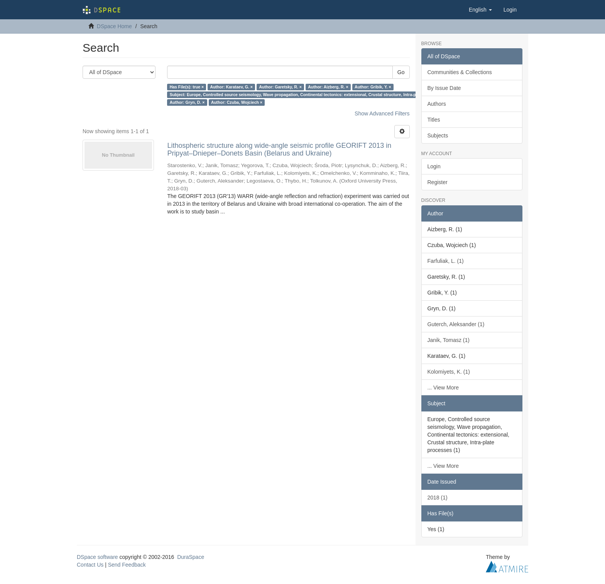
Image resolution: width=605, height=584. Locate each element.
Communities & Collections (460, 72)
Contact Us (90, 565)
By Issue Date (444, 88)
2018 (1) (438, 497)
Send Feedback (127, 565)
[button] (480, 9)
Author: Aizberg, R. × (328, 87)
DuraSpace (190, 557)
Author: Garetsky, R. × (280, 87)
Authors (437, 104)
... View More (443, 387)
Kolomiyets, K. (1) (449, 372)
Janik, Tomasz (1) (449, 340)
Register (438, 182)
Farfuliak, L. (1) (446, 261)
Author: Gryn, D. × (187, 102)
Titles (434, 120)
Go (401, 72)
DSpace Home (114, 26)
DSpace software (97, 557)
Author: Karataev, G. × (231, 87)
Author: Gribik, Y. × (373, 87)
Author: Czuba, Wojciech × (236, 102)
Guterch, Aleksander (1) (456, 324)
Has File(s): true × (187, 87)
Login (434, 166)
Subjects (438, 135)
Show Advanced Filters (382, 113)
